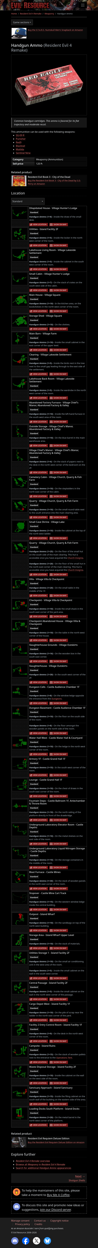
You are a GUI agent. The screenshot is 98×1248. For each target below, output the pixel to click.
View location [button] (39, 224)
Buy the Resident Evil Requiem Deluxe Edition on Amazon (56, 1142)
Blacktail (20, 146)
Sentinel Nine (23, 153)
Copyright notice (59, 1220)
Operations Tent (64, 1057)
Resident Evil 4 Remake (31, 13)
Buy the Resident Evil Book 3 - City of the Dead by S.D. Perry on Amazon (54, 182)
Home (14, 13)
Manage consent (20, 1220)
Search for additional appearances (43, 1168)
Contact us (40, 1220)
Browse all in (40, 1164)
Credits (38, 1224)
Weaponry (49, 13)
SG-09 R (20, 135)
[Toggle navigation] (83, 5)
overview (33, 1161)
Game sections (21, 22)
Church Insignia (75, 557)
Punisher (21, 138)
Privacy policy (22, 1224)
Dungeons (56, 698)
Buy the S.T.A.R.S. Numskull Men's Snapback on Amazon (55, 30)
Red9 (18, 142)
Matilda (20, 149)
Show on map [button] (60, 224)
